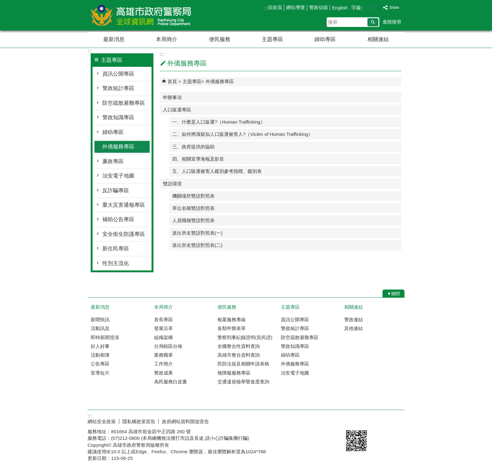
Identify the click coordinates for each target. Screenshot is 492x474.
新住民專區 (115, 249)
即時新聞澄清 (105, 337)
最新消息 (114, 39)
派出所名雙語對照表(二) (197, 245)
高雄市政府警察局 (141, 15)
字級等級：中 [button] (372, 8)
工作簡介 (163, 363)
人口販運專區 (177, 109)
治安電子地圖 (118, 176)
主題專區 (272, 39)
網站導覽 (295, 7)
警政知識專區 (118, 117)
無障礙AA (382, 420)
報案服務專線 (231, 319)
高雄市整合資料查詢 (238, 355)
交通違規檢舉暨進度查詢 (243, 381)
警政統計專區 (118, 88)
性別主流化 (115, 263)
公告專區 (100, 363)
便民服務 (219, 39)
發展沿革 (163, 328)
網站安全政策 (102, 421)
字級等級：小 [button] (365, 7)
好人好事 (100, 346)
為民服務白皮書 (170, 381)
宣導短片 (100, 372)
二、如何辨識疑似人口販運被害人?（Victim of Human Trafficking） (242, 134)
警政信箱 (318, 7)
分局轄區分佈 (168, 346)
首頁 (172, 81)
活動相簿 (100, 355)
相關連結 (378, 39)
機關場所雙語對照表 (193, 196)
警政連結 (353, 319)
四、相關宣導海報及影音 (198, 159)
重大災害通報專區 (123, 205)
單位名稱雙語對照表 (193, 208)
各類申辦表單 (231, 328)
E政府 (350, 420)
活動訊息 (100, 328)
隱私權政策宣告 (138, 421)
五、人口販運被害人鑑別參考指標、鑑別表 (217, 171)
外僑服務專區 (118, 147)
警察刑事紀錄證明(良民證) (244, 337)
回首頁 (275, 7)
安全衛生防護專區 (123, 234)
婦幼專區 (325, 39)
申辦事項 (172, 97)
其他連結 (353, 328)
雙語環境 (172, 183)
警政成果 (163, 372)
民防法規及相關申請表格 (243, 363)
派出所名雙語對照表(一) (197, 233)
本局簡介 (166, 39)
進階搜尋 (391, 21)
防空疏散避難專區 (123, 103)
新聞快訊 (100, 319)
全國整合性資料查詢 (238, 346)
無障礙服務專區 (233, 372)
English (340, 7)
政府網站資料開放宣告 (185, 421)
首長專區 (163, 319)
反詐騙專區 (115, 191)
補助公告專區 (118, 219)
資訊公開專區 (118, 74)
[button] (372, 22)
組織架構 (163, 337)
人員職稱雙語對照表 (193, 220)
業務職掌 (163, 355)
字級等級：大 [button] (378, 7)
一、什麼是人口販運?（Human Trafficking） (218, 122)
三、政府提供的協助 (193, 146)
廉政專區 (113, 161)
